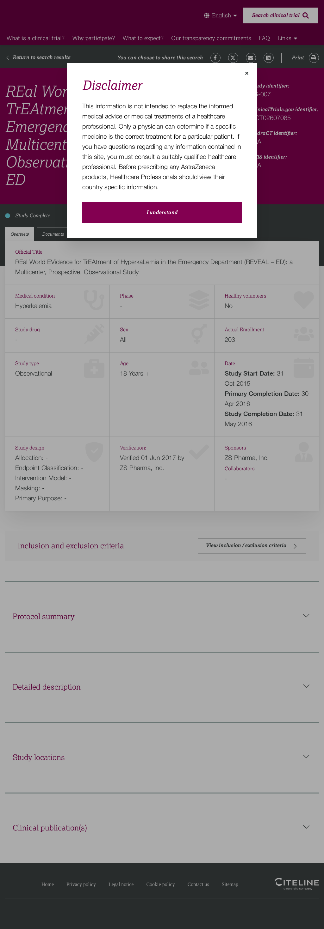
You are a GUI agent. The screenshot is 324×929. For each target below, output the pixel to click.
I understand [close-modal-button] (162, 212)
